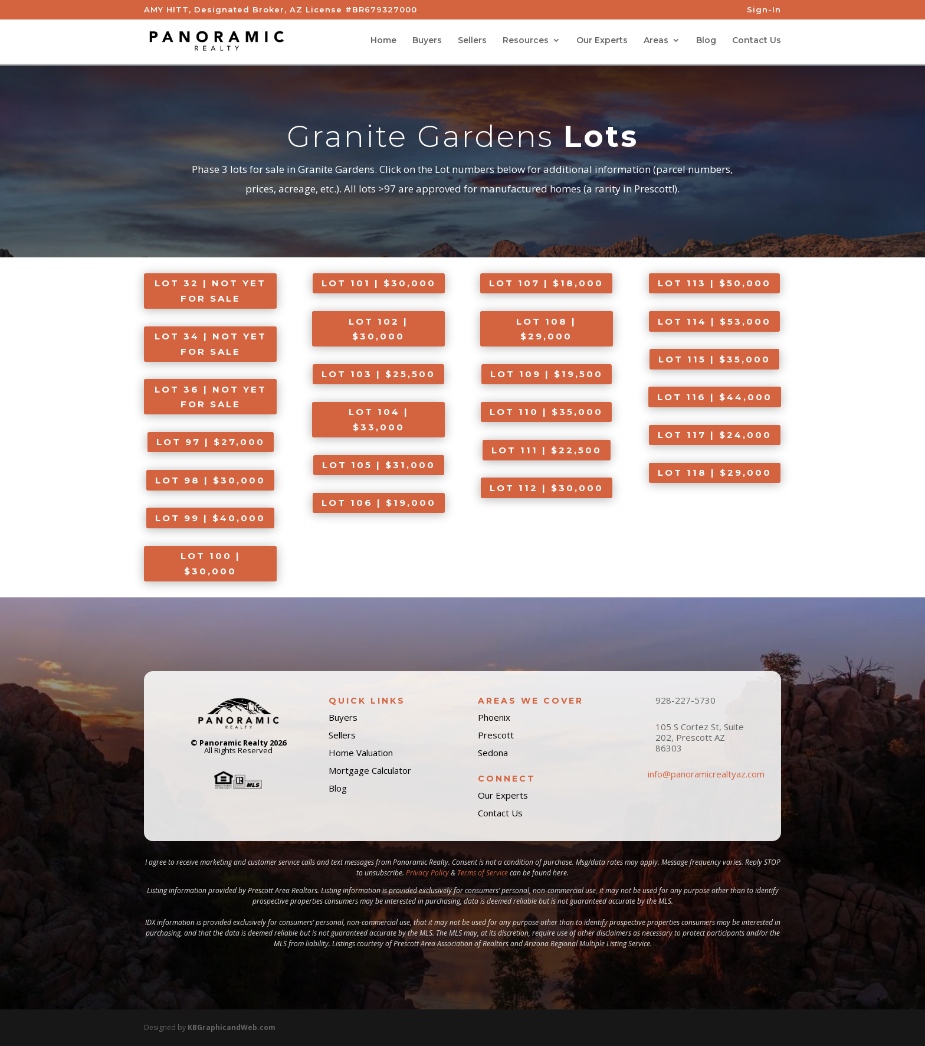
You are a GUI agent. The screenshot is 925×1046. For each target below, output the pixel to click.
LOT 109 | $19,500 (546, 374)
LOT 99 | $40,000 (210, 518)
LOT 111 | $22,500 (546, 450)
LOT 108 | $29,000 (546, 329)
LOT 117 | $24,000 (715, 434)
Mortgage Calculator (370, 770)
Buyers (427, 42)
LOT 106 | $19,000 (379, 502)
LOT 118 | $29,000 (715, 472)
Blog (706, 42)
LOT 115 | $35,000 (714, 359)
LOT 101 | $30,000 (379, 283)
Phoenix (494, 717)
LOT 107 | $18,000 (546, 283)
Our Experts (602, 42)
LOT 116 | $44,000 (714, 397)
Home (383, 42)
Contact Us (756, 42)
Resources (526, 42)
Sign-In (764, 10)
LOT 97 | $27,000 (210, 441)
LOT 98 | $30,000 (210, 480)
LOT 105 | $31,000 (378, 464)
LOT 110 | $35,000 (546, 411)
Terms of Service (482, 873)
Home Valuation (361, 753)
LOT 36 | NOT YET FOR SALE (211, 397)
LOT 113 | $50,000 (714, 283)
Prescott (496, 735)
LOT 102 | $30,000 (378, 329)
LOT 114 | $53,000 (714, 321)
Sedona (493, 753)
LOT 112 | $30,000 (546, 487)
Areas (656, 42)
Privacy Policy (427, 873)
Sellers (472, 42)
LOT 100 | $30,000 (211, 563)
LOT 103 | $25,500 (378, 374)
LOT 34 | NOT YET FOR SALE (211, 344)
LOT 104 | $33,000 (379, 419)
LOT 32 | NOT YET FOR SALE (210, 290)
